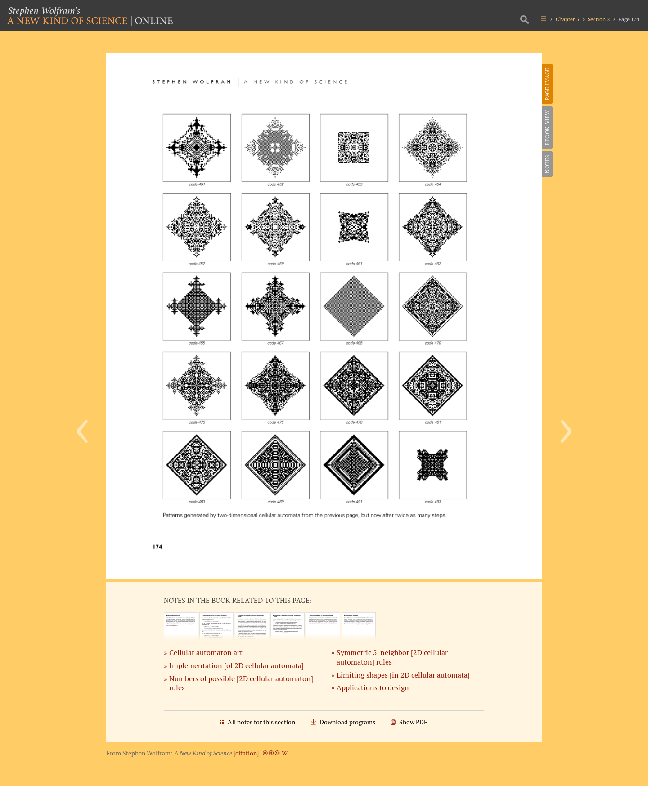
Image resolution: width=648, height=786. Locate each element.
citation (246, 753)
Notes (547, 164)
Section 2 (599, 19)
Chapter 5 (567, 19)
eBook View (547, 127)
